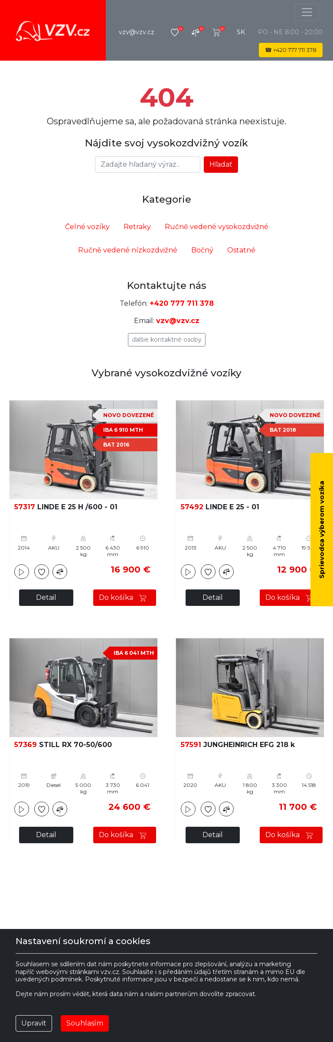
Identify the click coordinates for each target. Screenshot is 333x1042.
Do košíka (124, 597)
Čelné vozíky (87, 227)
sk (241, 32)
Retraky (137, 227)
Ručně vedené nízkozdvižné (127, 250)
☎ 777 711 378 (291, 50)
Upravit (33, 1023)
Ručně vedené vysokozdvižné (216, 227)
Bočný (202, 250)
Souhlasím (84, 1023)
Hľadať (220, 164)
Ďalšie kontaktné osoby (167, 339)
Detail (46, 597)
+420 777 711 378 (182, 303)
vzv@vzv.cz (136, 32)
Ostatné (241, 250)
